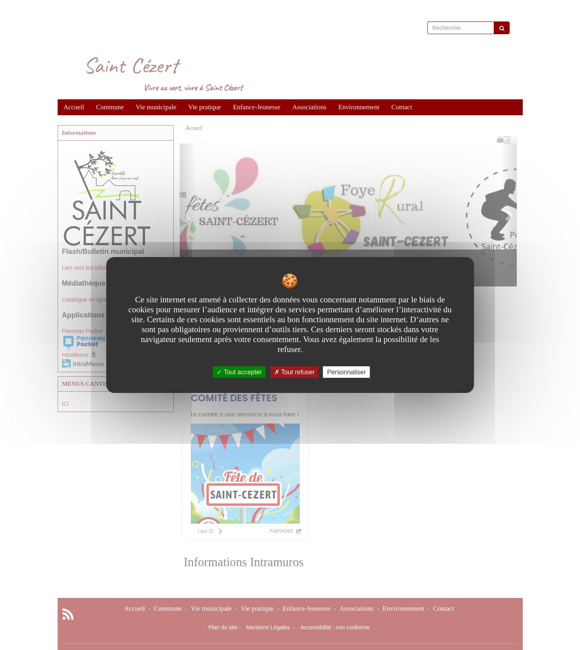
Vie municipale (156, 107)
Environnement (358, 107)
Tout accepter (239, 372)
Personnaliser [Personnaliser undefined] (346, 372)
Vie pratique (204, 107)
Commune (110, 107)
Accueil (74, 107)
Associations (309, 107)
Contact (402, 107)
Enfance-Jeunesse (256, 107)
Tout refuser (294, 372)
